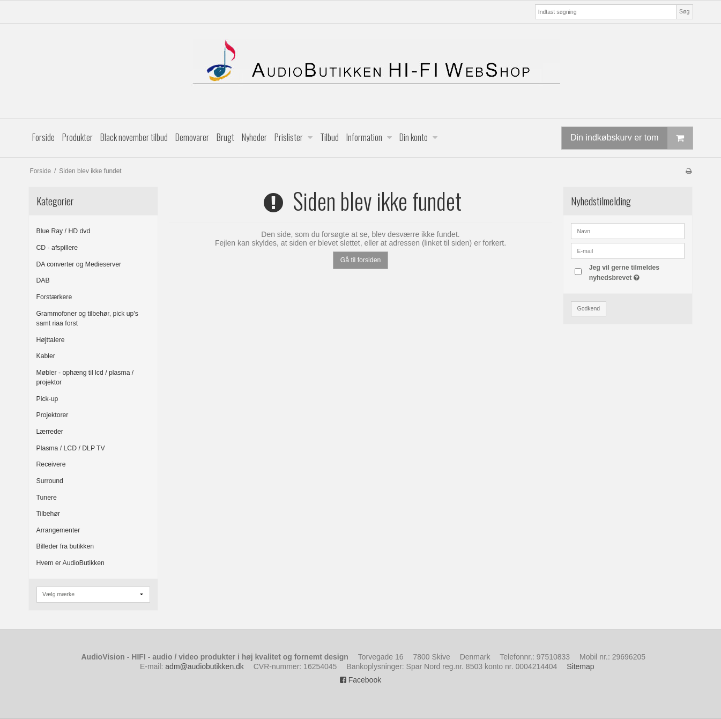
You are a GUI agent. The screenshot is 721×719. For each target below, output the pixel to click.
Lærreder (49, 431)
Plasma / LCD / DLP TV (70, 448)
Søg (684, 11)
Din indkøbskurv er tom (631, 138)
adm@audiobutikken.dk (204, 666)
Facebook (360, 680)
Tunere (46, 497)
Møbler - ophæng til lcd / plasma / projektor (85, 377)
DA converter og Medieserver (79, 264)
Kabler (45, 356)
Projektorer (52, 415)
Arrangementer (58, 530)
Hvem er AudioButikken (70, 563)
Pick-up (47, 399)
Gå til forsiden (360, 260)
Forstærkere (54, 297)
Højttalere (50, 340)
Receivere (51, 464)
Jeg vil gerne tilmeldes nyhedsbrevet (636, 272)
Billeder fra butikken (65, 546)
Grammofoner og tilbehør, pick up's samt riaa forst (87, 318)
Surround (49, 481)
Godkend (588, 308)
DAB (43, 280)
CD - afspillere (57, 247)
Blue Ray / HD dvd (63, 231)
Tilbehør (48, 513)
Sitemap (580, 666)
